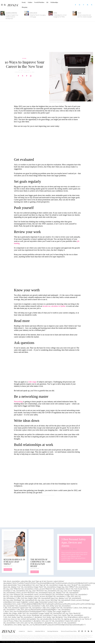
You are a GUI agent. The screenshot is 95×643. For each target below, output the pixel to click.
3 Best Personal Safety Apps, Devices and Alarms (73, 542)
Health (79, 12)
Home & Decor (33, 12)
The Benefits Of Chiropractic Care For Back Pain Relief (40, 562)
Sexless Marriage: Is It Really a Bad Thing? (14, 561)
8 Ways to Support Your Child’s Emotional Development (12, 16)
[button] (4, 5)
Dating (55, 12)
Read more (8, 569)
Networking (18, 402)
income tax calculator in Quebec (54, 306)
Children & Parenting (11, 12)
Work (24, 58)
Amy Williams (25, 70)
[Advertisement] (47, 35)
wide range (32, 382)
